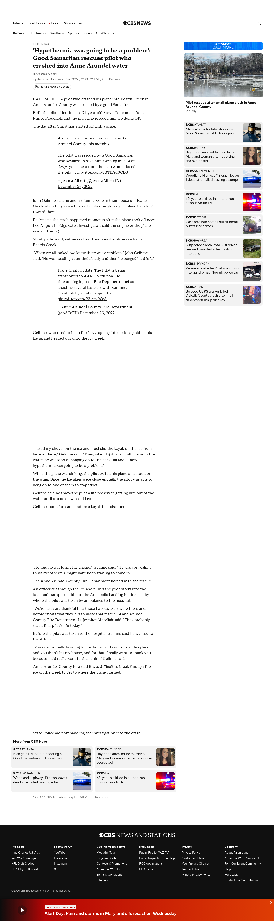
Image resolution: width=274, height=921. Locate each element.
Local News (36, 23)
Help (228, 869)
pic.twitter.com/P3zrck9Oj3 (82, 298)
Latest (18, 23)
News (41, 33)
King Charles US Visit (25, 852)
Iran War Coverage (23, 858)
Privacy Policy (191, 852)
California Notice (193, 858)
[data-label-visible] (270, 901)
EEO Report (147, 869)
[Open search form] (259, 23)
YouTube (59, 852)
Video (88, 33)
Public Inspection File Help (157, 858)
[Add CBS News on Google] (52, 86)
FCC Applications (150, 863)
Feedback (231, 874)
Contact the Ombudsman (241, 880)
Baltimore (19, 33)
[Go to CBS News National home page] (137, 23)
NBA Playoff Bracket (24, 869)
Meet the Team (106, 852)
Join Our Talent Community (243, 863)
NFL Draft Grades (22, 863)
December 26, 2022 (75, 186)
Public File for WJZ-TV (154, 852)
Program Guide (106, 858)
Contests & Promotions (112, 863)
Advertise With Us (108, 869)
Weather (57, 33)
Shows (69, 23)
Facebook (60, 858)
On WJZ (102, 33)
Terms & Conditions (109, 874)
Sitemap (102, 880)
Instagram (60, 863)
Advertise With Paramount (242, 858)
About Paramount (236, 852)
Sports (73, 33)
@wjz (62, 166)
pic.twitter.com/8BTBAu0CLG (101, 172)
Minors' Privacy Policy (196, 874)
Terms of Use (190, 869)
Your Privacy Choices (196, 863)
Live (55, 23)
